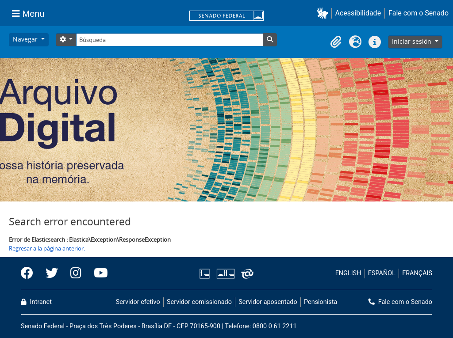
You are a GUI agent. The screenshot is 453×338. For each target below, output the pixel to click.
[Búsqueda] (169, 39)
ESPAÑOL (381, 273)
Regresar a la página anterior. (47, 248)
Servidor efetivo (138, 302)
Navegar (26, 39)
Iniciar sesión (412, 41)
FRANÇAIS (417, 273)
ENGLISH (348, 273)
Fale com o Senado (418, 13)
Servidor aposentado (267, 302)
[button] (324, 13)
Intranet (36, 302)
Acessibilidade (358, 13)
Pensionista (320, 302)
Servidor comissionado (199, 302)
